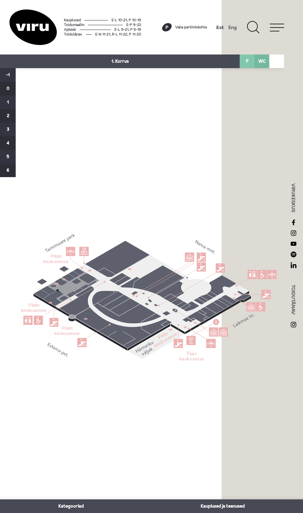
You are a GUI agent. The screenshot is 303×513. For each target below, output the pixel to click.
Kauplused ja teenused (223, 506)
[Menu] (277, 27)
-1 (8, 75)
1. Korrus (120, 61)
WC (262, 61)
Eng (232, 27)
